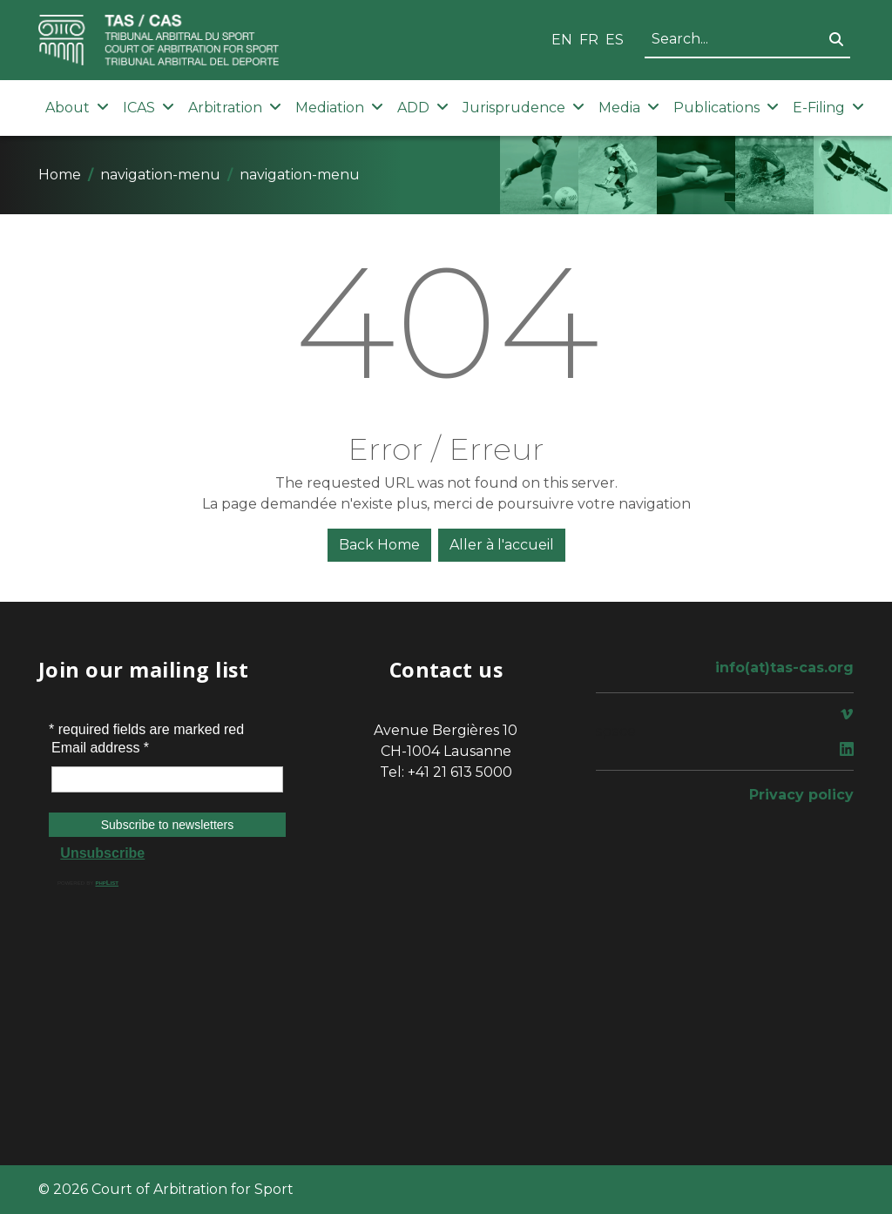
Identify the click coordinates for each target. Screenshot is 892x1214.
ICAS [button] (148, 107)
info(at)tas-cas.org (784, 667)
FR (588, 39)
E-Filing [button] (828, 107)
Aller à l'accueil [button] (501, 544)
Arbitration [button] (234, 107)
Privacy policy (801, 794)
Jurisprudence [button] (524, 107)
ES (614, 39)
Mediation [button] (339, 107)
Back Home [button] (379, 544)
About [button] (77, 107)
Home (59, 174)
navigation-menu (160, 174)
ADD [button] (423, 107)
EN (561, 39)
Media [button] (628, 107)
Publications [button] (726, 107)
